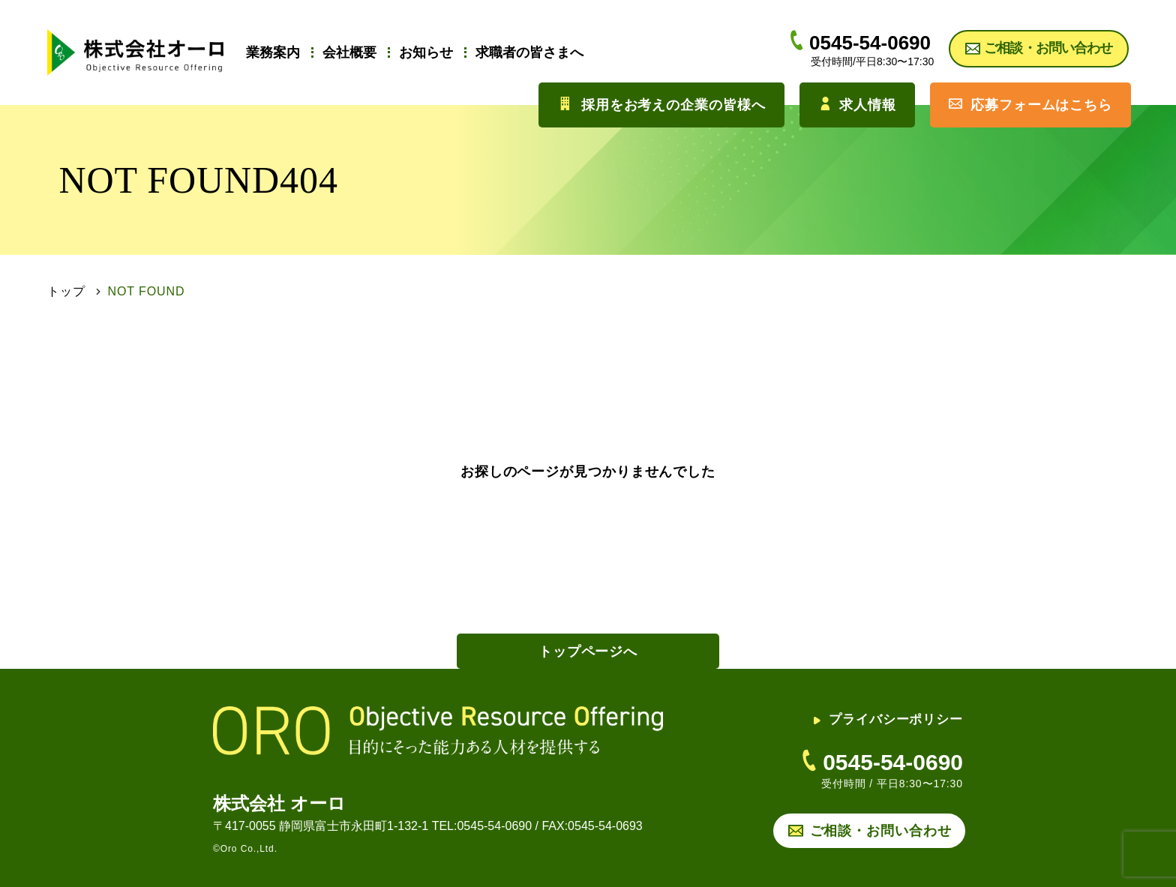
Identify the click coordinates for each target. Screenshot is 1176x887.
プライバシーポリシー (888, 719)
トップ (66, 291)
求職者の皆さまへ (530, 52)
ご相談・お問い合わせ (881, 830)
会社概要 (349, 52)
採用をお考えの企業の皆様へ (661, 104)
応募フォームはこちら (1030, 104)
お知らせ (426, 52)
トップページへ (588, 651)
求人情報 (857, 104)
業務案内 (273, 52)
